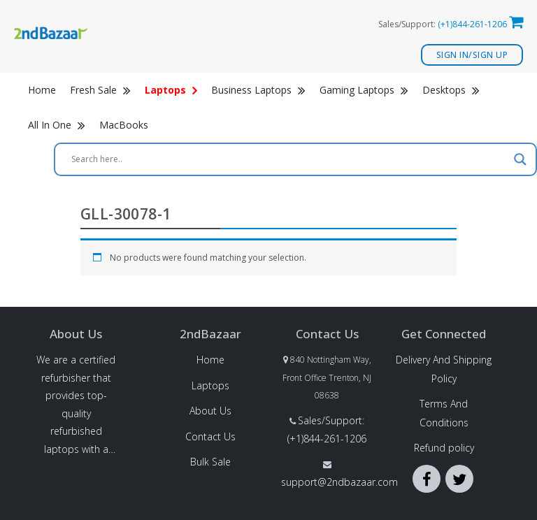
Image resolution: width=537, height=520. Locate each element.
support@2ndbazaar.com (339, 482)
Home (42, 89)
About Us (210, 410)
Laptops (210, 385)
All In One (56, 124)
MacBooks (123, 124)
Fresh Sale (100, 89)
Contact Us (210, 436)
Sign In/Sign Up (472, 55)
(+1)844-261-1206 (472, 24)
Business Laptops (258, 89)
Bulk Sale (210, 461)
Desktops (451, 89)
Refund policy (444, 447)
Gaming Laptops (364, 89)
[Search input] (289, 159)
